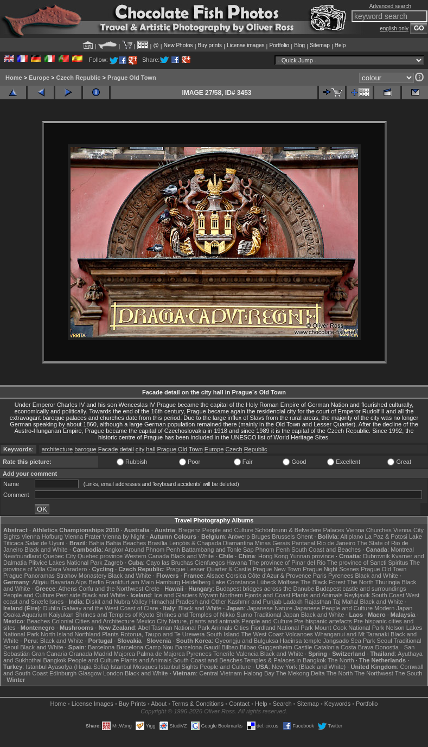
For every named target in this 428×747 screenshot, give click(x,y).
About (159, 703)
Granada (80, 653)
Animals (221, 627)
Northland (87, 634)
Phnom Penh (272, 549)
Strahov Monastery (81, 575)
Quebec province (100, 556)
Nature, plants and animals (204, 621)
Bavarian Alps (68, 582)
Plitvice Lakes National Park (65, 562)
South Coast (388, 595)
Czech (233, 449)
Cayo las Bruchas (169, 562)
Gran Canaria (49, 653)
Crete (152, 588)
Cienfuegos (210, 562)
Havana (237, 562)
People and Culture (227, 530)
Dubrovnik (376, 556)
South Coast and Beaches (326, 549)
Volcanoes (299, 634)
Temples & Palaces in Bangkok (285, 660)
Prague (166, 449)
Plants (110, 634)
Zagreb (113, 562)
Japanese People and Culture (333, 608)
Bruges (260, 536)
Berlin (96, 582)
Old (182, 449)
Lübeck (266, 582)
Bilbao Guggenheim (266, 647)
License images (245, 45)
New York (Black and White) (309, 666)
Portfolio (279, 45)
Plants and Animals (317, 595)
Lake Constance (233, 582)
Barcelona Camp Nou (145, 647)
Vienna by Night (123, 536)
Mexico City (151, 621)
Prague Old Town (131, 77)
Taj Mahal (345, 601)
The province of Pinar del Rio (286, 562)
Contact (239, 703)
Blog (299, 45)
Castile (303, 647)
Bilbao (229, 647)
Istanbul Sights (178, 666)
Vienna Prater (83, 536)
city (140, 449)
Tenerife (223, 653)
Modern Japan (393, 608)
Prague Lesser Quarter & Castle (208, 569)
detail (126, 449)
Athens (68, 588)
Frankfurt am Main (129, 582)
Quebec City (59, 556)
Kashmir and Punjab (255, 601)
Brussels (283, 536)
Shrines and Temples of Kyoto (115, 614)
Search (282, 703)
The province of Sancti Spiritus (367, 562)
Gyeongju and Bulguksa (246, 640)
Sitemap (320, 45)
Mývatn (208, 595)
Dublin (51, 608)
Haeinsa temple (300, 640)
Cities (241, 627)
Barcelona (101, 647)
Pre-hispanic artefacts (323, 621)
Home (13, 77)
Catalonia (326, 647)
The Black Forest (323, 582)
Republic (255, 449)
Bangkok (54, 660)
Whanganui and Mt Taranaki (352, 634)
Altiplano (351, 536)
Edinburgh (62, 673)
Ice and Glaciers (175, 595)
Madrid (103, 653)
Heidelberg (196, 582)
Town (196, 449)
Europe (39, 77)
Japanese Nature (269, 608)
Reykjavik (357, 595)
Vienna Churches (369, 530)
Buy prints (210, 45)
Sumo (244, 614)
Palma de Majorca (161, 653)
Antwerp (239, 536)
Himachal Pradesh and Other (187, 601)
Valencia (247, 653)
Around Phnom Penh (152, 549)
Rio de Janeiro (336, 543)
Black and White (45, 549)
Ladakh (293, 601)
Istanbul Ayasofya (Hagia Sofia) (66, 666)
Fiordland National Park (282, 627)
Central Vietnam (220, 673)
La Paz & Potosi (386, 536)
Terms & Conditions (197, 703)
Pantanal (303, 543)
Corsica (236, 575)
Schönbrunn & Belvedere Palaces (299, 530)
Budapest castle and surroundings (361, 588)
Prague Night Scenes (331, 569)
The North (360, 582)
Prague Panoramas (29, 575)
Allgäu (40, 582)
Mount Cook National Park (349, 627)
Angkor (114, 549)
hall (150, 449)
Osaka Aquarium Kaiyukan (38, 614)
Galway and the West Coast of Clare (110, 608)
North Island (57, 634)
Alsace (215, 575)
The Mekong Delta (300, 673)
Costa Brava (357, 647)
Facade (108, 449)
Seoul (384, 640)
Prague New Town (277, 569)
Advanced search (390, 6)
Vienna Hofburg (42, 536)
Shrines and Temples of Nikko (195, 614)
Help (340, 45)
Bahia (96, 543)
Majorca (124, 653)
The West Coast (262, 634)
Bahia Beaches (126, 543)
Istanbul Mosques (134, 666)
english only (394, 28)
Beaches (38, 621)
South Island (222, 634)
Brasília (158, 543)
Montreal (402, 549)
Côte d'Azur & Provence (279, 575)
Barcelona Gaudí (197, 647)
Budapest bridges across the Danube (265, 588)
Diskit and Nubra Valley (117, 601)
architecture (57, 449)
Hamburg (168, 582)
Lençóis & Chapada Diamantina (211, 543)
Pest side (68, 595)
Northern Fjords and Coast (255, 595)
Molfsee (288, 582)
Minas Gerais (272, 543)
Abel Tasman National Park (173, 627)
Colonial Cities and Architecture (93, 621)
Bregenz (189, 530)
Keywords (337, 703)
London (113, 673)
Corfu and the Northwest (111, 588)
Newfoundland (22, 556)
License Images (92, 703)
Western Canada (146, 556)
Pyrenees (340, 575)
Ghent (305, 536)
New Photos (178, 45)
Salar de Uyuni (45, 543)
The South (409, 673)
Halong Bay (259, 673)
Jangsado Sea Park (349, 640)
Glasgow (89, 673)
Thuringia (387, 582)
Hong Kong (273, 556)
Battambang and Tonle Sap (218, 549)
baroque (85, 449)
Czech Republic (78, 77)
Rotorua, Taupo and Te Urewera (162, 634)
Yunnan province (312, 556)
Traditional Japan (276, 614)
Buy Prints (132, 703)
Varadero (75, 569)
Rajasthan (317, 601)
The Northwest (373, 673)
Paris (320, 575)
